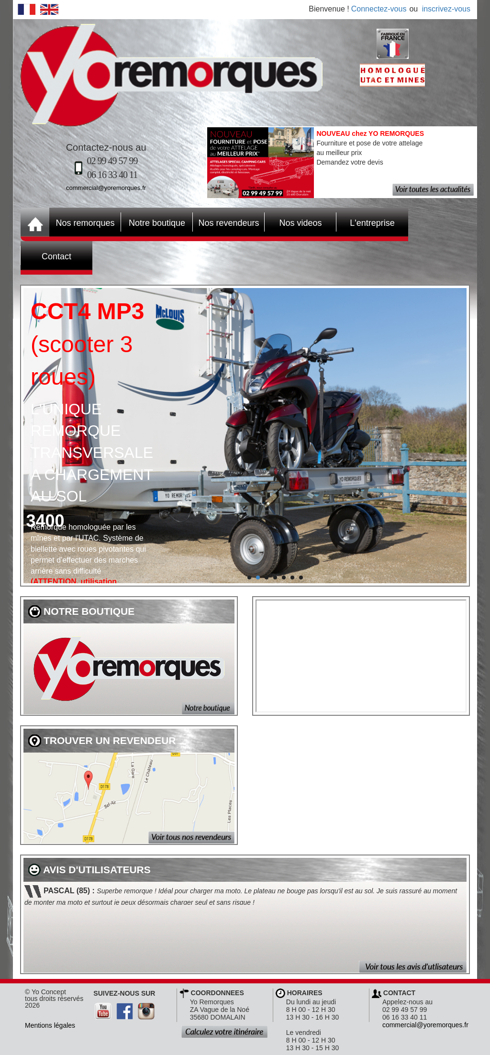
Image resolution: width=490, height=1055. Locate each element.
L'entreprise (365, 222)
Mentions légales (50, 1025)
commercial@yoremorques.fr (106, 187)
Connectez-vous (379, 9)
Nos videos (293, 222)
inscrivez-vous (446, 9)
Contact (46, 255)
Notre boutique (153, 222)
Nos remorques (85, 223)
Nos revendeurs (226, 222)
